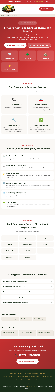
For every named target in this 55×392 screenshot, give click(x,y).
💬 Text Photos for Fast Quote (39, 45)
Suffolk (45, 244)
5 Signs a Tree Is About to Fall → (27, 333)
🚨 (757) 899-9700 (46, 8)
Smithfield (27, 251)
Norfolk (10, 238)
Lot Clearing (35, 373)
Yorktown (45, 251)
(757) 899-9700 (39, 2)
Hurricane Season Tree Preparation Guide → (9, 333)
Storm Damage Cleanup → (10, 319)
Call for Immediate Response (27, 361)
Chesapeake (45, 238)
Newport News (27, 244)
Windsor (27, 257)
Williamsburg (9, 257)
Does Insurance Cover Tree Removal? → (44, 333)
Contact (24, 383)
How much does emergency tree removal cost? (27, 292)
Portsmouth (9, 251)
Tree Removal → (25, 319)
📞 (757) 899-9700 (27, 355)
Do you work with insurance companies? (27, 286)
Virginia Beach (27, 238)
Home (2, 15)
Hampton (9, 244)
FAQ (44, 373)
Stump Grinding (18, 373)
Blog (41, 373)
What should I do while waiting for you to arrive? (27, 297)
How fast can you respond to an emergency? (27, 281)
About (19, 383)
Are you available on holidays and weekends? (27, 302)
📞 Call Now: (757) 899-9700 (15, 45)
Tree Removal (27, 373)
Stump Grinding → (39, 319)
